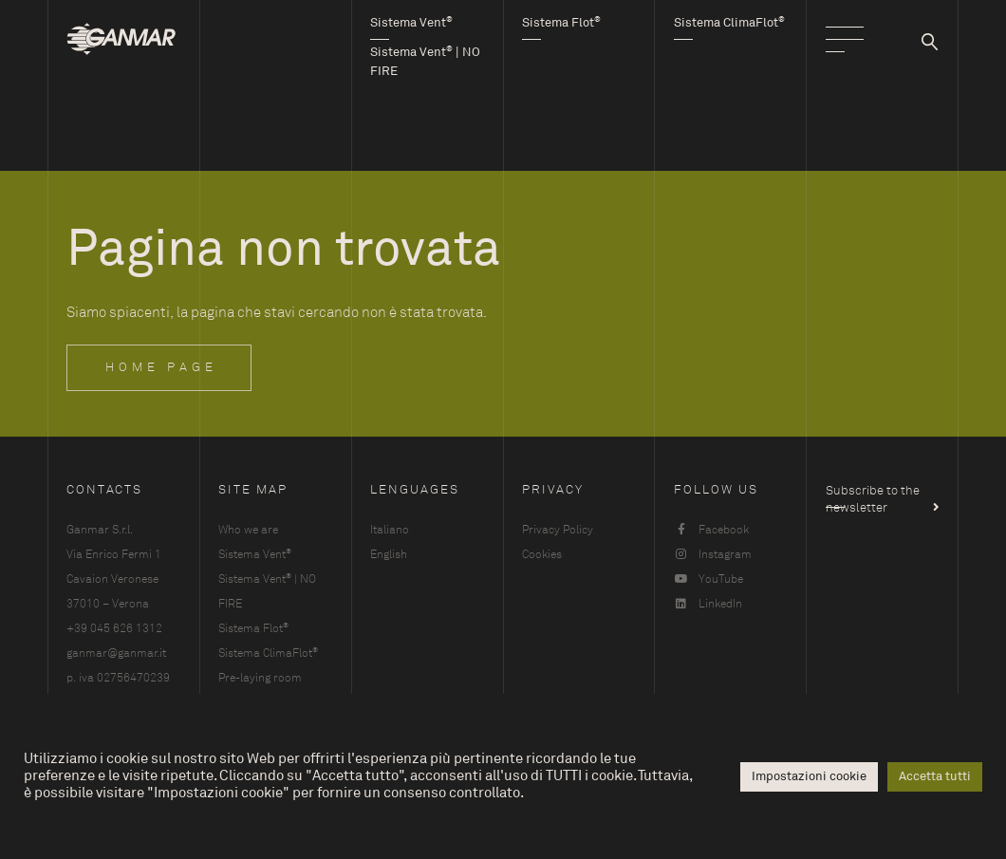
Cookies (542, 554)
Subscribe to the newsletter (873, 495)
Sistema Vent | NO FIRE (267, 590)
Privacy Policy (557, 529)
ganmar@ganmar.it (116, 653)
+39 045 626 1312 (114, 628)
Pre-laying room (260, 677)
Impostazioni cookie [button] (809, 776)
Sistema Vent (254, 554)
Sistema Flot (253, 628)
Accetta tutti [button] (935, 776)
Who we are (248, 529)
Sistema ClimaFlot (268, 652)
